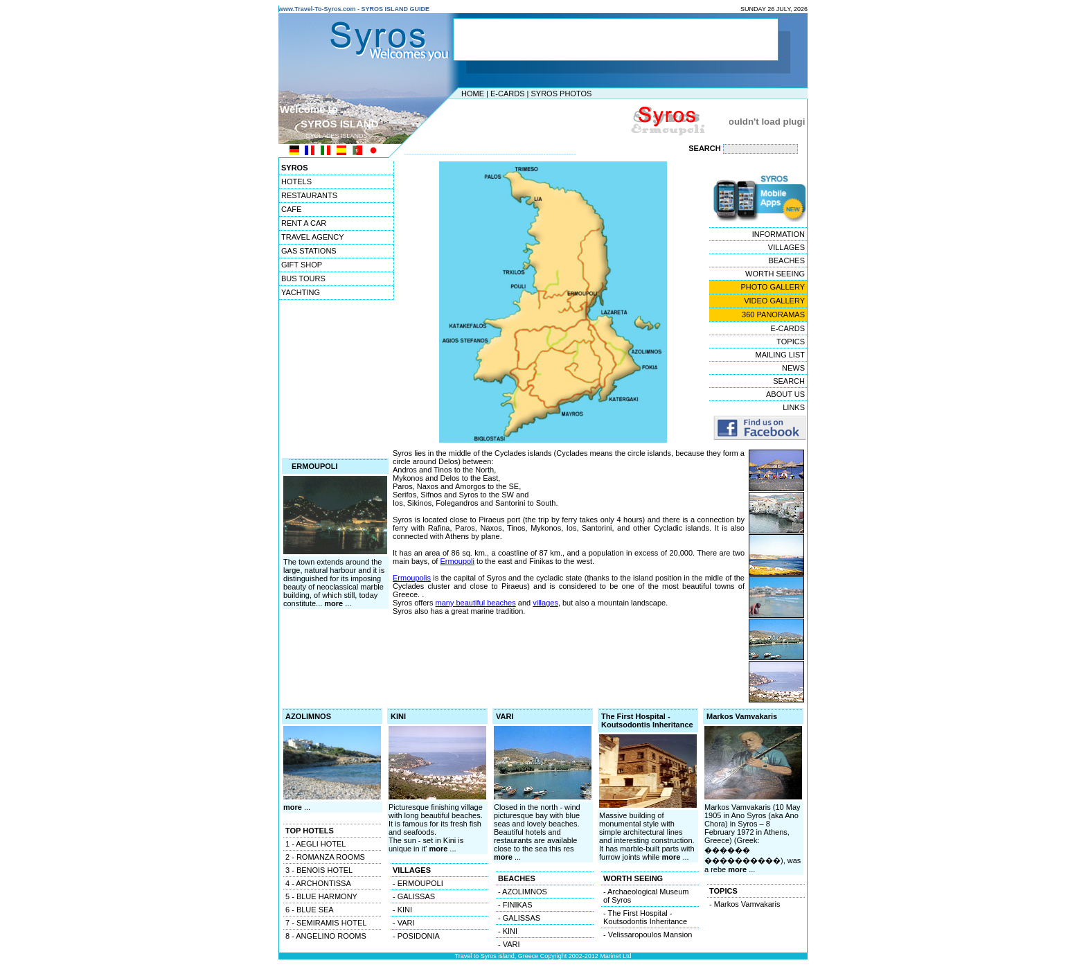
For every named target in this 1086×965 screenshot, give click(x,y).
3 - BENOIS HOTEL (319, 870)
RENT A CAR (303, 223)
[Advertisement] (540, 121)
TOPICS (790, 341)
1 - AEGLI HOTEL (315, 844)
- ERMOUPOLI (418, 883)
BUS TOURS (303, 278)
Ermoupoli (457, 561)
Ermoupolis (412, 578)
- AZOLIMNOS (522, 891)
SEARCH (789, 381)
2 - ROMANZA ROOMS (325, 857)
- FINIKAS (515, 905)
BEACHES (786, 260)
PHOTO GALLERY (772, 287)
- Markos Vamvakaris (744, 904)
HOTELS (296, 181)
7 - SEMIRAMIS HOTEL (325, 923)
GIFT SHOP (301, 264)
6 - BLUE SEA (309, 909)
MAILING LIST (780, 355)
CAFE (291, 209)
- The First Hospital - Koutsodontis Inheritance (645, 917)
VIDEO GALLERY (774, 300)
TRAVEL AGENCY (312, 237)
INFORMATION (778, 234)
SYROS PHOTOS (561, 93)
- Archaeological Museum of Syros (646, 895)
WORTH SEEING (775, 273)
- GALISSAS (414, 896)
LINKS (794, 407)
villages (545, 603)
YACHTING (300, 292)
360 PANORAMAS (773, 314)
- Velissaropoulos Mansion (647, 934)
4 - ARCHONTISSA (318, 883)
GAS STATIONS (309, 251)
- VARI (404, 923)
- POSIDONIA (416, 936)
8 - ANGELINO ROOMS (325, 936)
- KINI (402, 909)
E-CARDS (507, 93)
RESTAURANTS (309, 195)
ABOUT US (785, 394)
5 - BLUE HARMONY (321, 896)
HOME (472, 93)
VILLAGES (786, 247)
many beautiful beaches (476, 603)
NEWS (793, 368)
